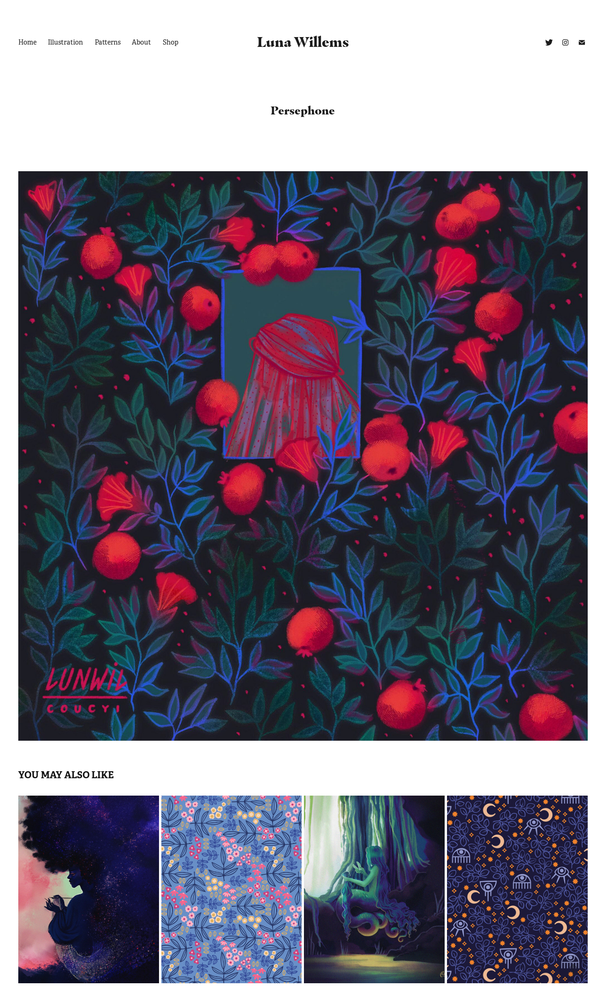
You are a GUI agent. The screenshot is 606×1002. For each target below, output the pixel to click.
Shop (170, 42)
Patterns (108, 42)
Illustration (65, 42)
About (141, 42)
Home (27, 42)
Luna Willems (303, 42)
